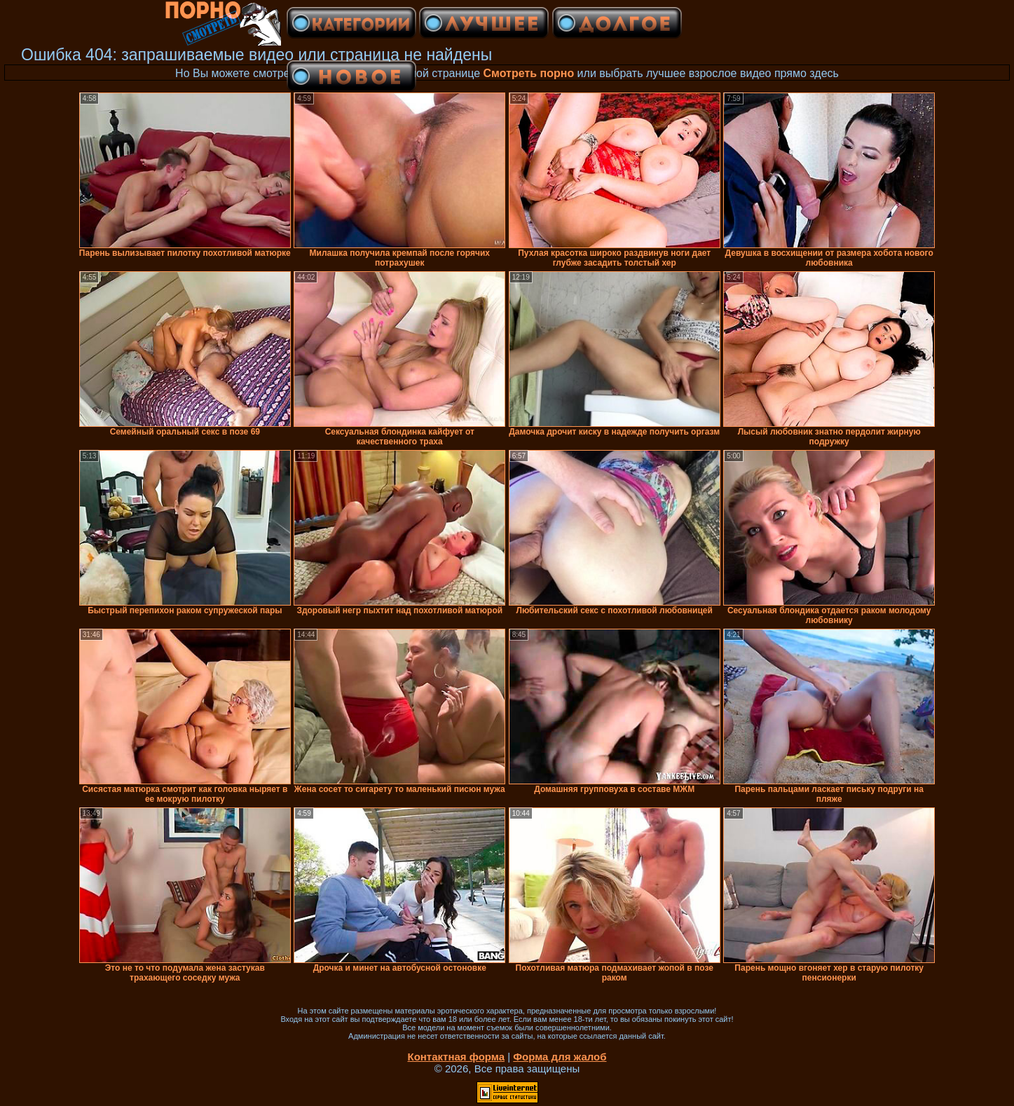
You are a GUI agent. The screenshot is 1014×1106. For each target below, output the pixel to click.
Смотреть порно (529, 73)
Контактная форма (456, 1057)
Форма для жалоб (559, 1057)
